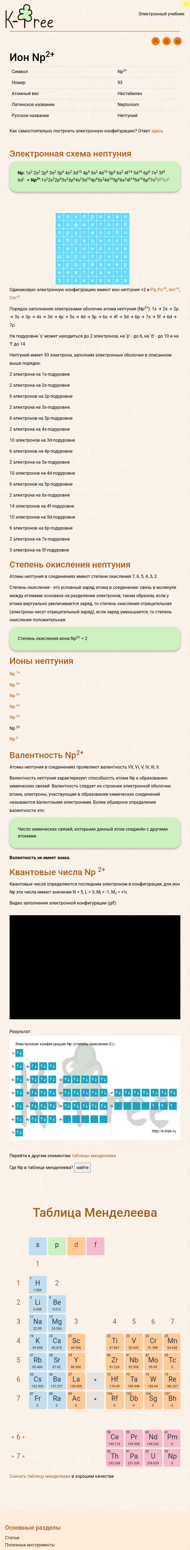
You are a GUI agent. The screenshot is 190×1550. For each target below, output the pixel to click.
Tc (172, 1360)
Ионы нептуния (41, 661)
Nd (153, 1437)
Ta (133, 1379)
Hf (115, 1379)
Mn (172, 1341)
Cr (153, 1341)
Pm (172, 1437)
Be (57, 1302)
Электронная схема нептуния (71, 153)
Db (134, 1398)
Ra (57, 1398)
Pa (153, 289)
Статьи (12, 1537)
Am (174, 289)
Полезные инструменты (30, 1545)
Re (173, 1379)
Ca (57, 1341)
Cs (38, 1379)
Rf (114, 1398)
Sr (57, 1360)
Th (115, 1456)
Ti (115, 1341)
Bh (172, 1398)
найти (82, 1167)
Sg (153, 1398)
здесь (157, 130)
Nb (134, 1360)
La (76, 1379)
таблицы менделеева (94, 1155)
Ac (76, 1398)
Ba (57, 1379)
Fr (38, 1398)
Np (15, 674)
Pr (134, 1437)
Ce (115, 1437)
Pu (162, 289)
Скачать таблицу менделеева (40, 1476)
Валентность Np (47, 755)
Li (37, 1302)
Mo (153, 1360)
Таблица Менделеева (95, 1212)
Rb (38, 1360)
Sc (76, 1341)
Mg (57, 1322)
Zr (114, 1360)
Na (37, 1322)
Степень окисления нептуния (70, 564)
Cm (15, 297)
